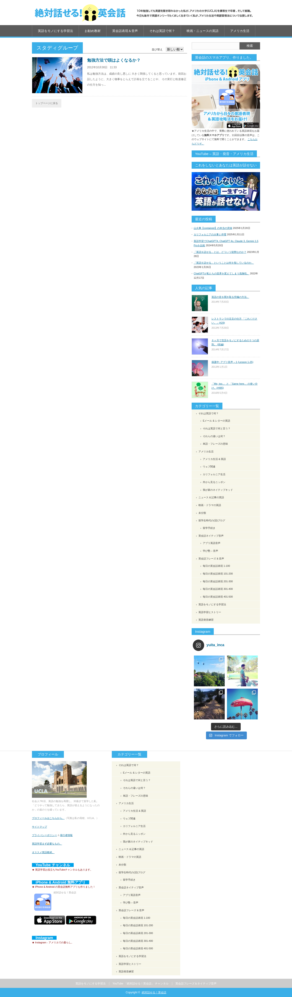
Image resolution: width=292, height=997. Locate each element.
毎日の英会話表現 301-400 (218, 589)
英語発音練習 (206, 619)
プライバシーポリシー (44, 835)
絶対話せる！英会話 (154, 992)
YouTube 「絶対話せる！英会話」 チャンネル (140, 983)
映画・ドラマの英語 (209, 505)
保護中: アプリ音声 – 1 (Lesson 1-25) (232, 362)
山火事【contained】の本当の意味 (213, 228)
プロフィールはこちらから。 (48, 818)
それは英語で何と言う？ (216, 428)
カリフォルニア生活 (214, 474)
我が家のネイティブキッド (218, 489)
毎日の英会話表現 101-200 (218, 573)
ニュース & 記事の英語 (211, 497)
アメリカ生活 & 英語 (214, 459)
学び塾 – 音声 (210, 550)
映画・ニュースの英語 (203, 31)
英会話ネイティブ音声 (211, 535)
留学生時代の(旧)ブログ (211, 520)
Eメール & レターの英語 (216, 420)
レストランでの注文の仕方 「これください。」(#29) (234, 320)
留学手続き (209, 528)
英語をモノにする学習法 (55, 31)
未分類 (202, 513)
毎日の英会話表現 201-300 (218, 581)
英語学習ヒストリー (209, 612)
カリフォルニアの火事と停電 (210, 234)
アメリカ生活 (239, 31)
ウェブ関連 (209, 466)
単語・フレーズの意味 (215, 443)
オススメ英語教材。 (43, 852)
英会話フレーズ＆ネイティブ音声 (195, 983)
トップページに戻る (46, 103)
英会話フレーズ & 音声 (211, 558)
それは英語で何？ (162, 31)
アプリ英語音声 (211, 543)
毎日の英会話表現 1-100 (216, 565)
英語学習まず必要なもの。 (47, 843)
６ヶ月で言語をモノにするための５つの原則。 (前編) (235, 342)
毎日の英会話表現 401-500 (218, 596)
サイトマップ (39, 826)
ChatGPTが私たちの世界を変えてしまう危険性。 (221, 273)
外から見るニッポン (214, 482)
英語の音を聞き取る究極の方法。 (230, 297)
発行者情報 (66, 835)
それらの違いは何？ (214, 436)
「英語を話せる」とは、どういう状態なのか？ (220, 252)
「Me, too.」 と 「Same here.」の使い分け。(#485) (234, 385)
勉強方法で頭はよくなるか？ (114, 60)
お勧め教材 (93, 31)
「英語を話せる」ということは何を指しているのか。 (224, 262)
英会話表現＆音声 (125, 31)
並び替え (157, 49)
